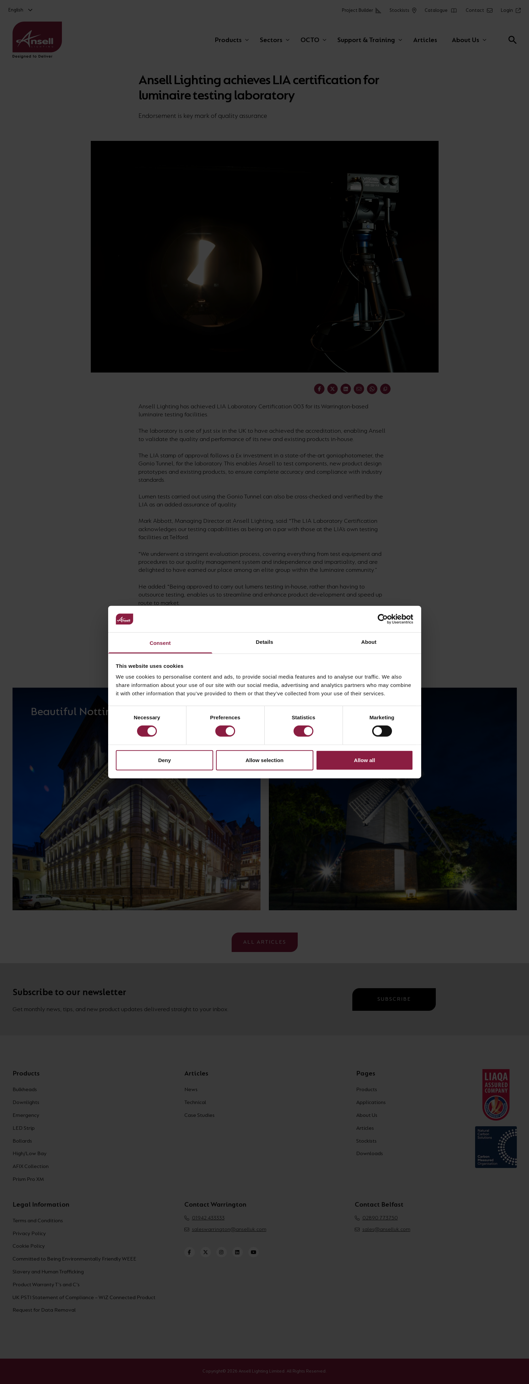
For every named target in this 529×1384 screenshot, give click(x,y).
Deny (164, 760)
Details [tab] (264, 642)
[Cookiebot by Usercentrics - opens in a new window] (382, 619)
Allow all (364, 760)
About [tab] (369, 642)
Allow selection (264, 760)
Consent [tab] (160, 643)
